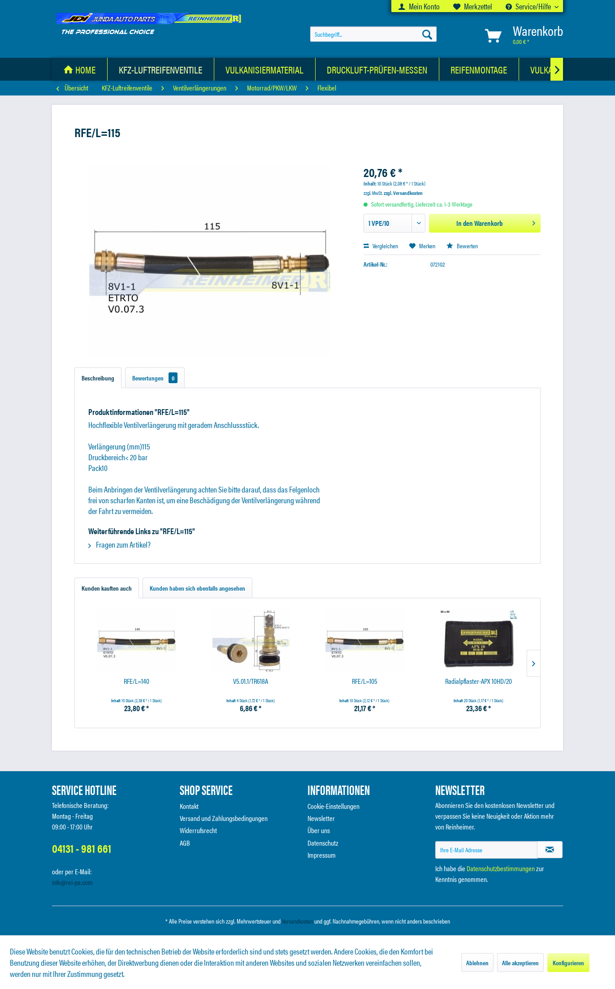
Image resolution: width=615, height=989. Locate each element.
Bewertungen (155, 377)
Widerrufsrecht (198, 830)
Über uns (319, 830)
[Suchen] (427, 34)
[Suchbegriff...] (373, 34)
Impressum (322, 855)
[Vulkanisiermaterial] (264, 69)
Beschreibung (98, 377)
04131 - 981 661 (81, 848)
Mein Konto (419, 6)
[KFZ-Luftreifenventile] (161, 69)
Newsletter (321, 818)
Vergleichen (381, 245)
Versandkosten (297, 920)
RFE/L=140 (136, 681)
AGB (185, 843)
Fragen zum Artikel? (119, 544)
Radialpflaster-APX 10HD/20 (478, 681)
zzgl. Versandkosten (403, 193)
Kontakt (189, 806)
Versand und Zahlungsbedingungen (224, 818)
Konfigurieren (568, 962)
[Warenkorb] (522, 36)
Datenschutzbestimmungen (501, 868)
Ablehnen (477, 962)
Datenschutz (323, 843)
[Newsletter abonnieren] (550, 849)
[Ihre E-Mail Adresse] (486, 850)
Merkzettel (472, 6)
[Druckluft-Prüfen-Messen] (377, 69)
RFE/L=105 (364, 681)
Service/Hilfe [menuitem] (529, 6)
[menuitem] (419, 6)
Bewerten (462, 245)
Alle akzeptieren (520, 962)
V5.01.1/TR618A (250, 681)
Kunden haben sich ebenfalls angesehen (197, 587)
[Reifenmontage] (479, 69)
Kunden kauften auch (107, 587)
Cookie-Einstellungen (333, 806)
